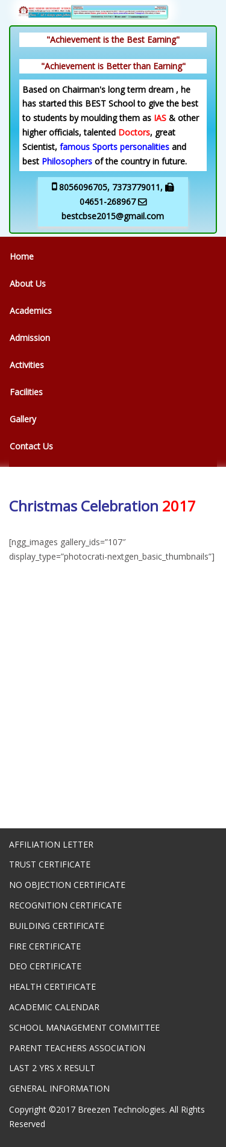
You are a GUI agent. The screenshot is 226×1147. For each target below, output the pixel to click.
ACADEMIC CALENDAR (54, 1007)
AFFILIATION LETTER (51, 844)
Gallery (23, 419)
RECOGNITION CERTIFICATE (65, 905)
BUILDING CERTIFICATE (56, 925)
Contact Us (31, 446)
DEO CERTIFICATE (45, 966)
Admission (30, 337)
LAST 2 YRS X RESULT (52, 1068)
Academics (31, 310)
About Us (28, 283)
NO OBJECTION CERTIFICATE (67, 884)
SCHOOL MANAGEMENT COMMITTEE (84, 1027)
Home (22, 256)
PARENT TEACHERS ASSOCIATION (77, 1048)
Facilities (26, 392)
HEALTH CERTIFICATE (52, 986)
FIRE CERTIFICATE (45, 946)
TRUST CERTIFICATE (49, 864)
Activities (27, 364)
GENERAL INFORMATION (59, 1088)
